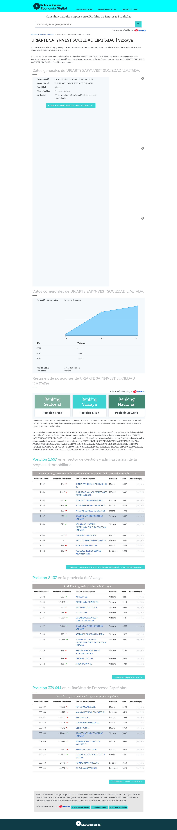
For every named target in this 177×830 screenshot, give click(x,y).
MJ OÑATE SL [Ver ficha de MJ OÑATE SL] (81, 612)
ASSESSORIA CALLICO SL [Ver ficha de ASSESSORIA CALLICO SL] (86, 749)
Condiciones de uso (99, 807)
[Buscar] (139, 24)
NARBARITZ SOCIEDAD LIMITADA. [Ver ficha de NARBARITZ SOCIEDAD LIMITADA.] (90, 634)
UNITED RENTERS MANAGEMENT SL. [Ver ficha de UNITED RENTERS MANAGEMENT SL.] (91, 540)
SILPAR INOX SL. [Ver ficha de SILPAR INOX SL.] (82, 717)
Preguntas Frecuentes (80, 807)
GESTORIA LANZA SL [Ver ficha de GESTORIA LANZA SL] (84, 658)
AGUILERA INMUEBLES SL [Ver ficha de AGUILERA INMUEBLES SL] (86, 545)
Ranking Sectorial (130, 9)
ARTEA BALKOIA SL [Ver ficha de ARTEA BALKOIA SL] (84, 664)
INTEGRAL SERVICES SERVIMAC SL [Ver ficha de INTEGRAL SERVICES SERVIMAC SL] (90, 511)
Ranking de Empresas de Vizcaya (128, 677)
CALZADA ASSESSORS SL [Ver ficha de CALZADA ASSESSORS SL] (86, 768)
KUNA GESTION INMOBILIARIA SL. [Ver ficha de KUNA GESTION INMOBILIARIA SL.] (90, 500)
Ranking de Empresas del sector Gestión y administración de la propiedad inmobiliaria (106, 567)
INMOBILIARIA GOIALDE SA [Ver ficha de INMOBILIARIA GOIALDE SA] (87, 602)
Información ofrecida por (129, 30)
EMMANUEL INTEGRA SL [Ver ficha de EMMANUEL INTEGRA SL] (86, 535)
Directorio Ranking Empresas (42, 34)
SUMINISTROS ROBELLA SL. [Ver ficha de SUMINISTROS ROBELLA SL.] (87, 722)
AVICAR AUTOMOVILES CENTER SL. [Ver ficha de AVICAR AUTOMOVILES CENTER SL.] (90, 712)
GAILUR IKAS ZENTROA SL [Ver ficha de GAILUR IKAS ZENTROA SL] (87, 607)
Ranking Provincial (107, 9)
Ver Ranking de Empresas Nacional (126, 782)
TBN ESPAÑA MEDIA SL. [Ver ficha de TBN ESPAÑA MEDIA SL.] (86, 707)
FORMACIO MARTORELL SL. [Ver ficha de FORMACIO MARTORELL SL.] (87, 763)
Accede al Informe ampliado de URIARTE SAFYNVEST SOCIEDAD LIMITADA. (71, 105)
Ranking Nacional (84, 9)
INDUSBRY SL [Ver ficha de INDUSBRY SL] (81, 597)
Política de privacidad (118, 807)
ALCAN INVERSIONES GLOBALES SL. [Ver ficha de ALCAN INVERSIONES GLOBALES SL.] (91, 505)
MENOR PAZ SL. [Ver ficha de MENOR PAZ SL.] (82, 728)
